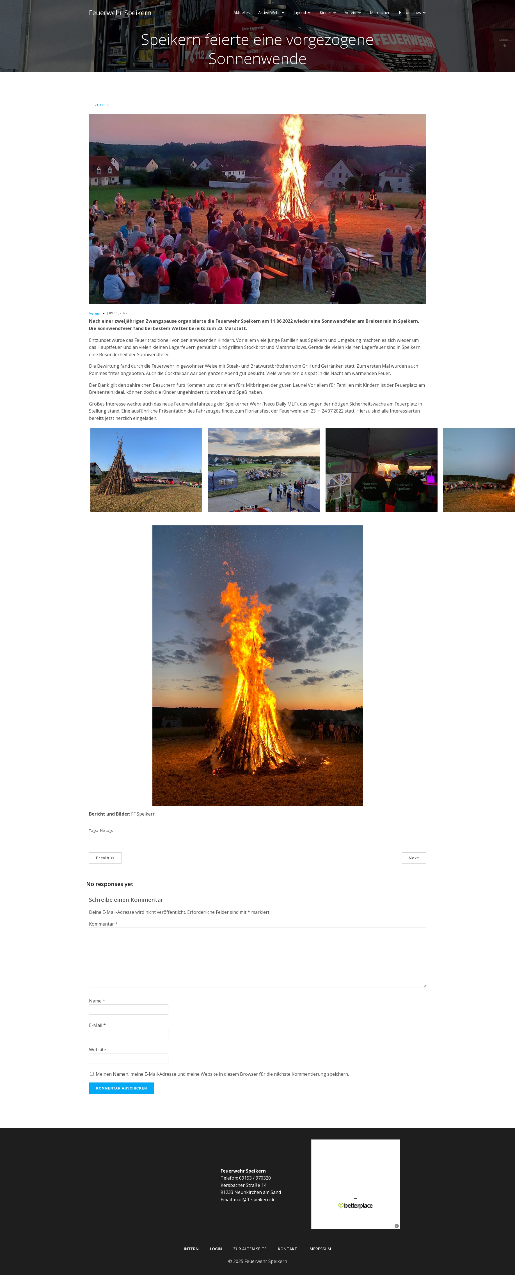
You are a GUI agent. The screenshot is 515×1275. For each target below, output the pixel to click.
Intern (191, 1248)
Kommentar (103, 924)
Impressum (319, 1248)
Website (97, 1050)
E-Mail (97, 1025)
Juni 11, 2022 (117, 312)
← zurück (99, 105)
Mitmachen (380, 12)
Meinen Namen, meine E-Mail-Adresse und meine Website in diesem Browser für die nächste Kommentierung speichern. (222, 1074)
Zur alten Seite (250, 1248)
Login (216, 1248)
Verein (94, 313)
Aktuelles (242, 12)
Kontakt (287, 1248)
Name (97, 1001)
